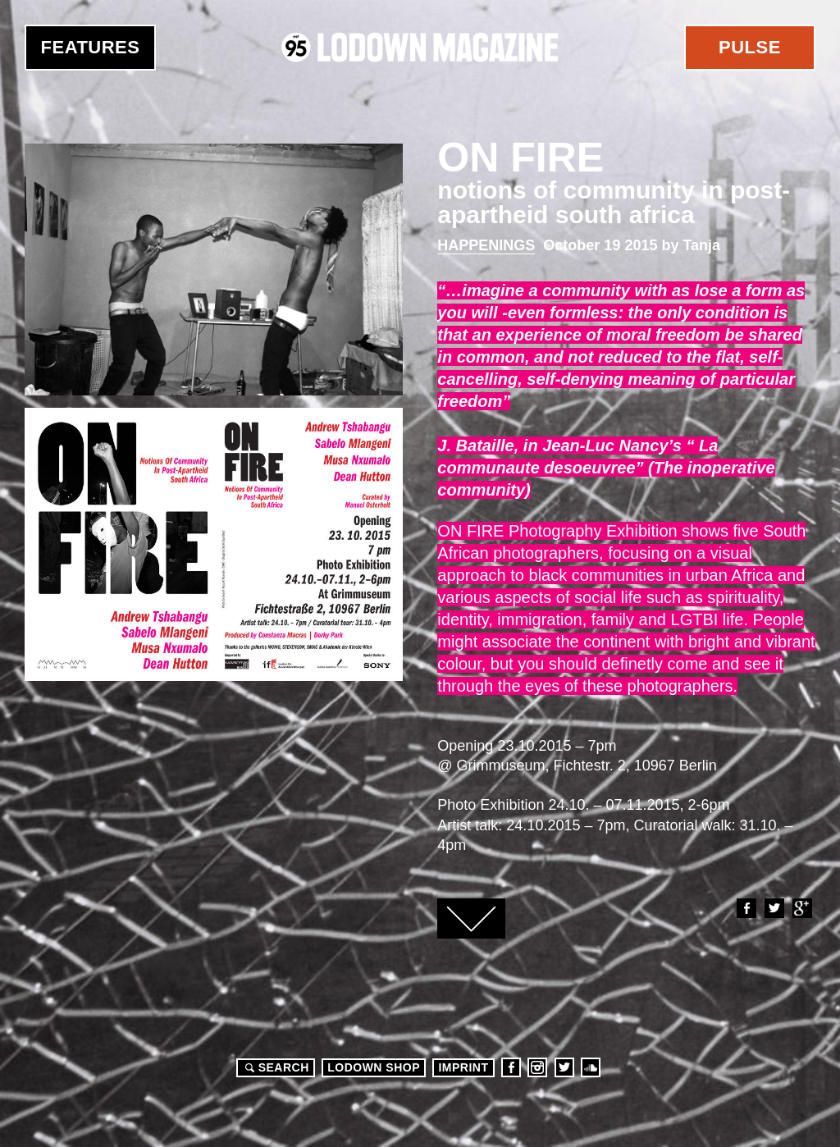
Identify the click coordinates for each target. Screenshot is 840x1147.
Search (274, 1067)
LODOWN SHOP (373, 1067)
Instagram (537, 1067)
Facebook (746, 908)
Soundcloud (590, 1067)
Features (90, 47)
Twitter (774, 908)
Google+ (801, 908)
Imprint (463, 1067)
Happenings (486, 245)
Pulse (750, 47)
